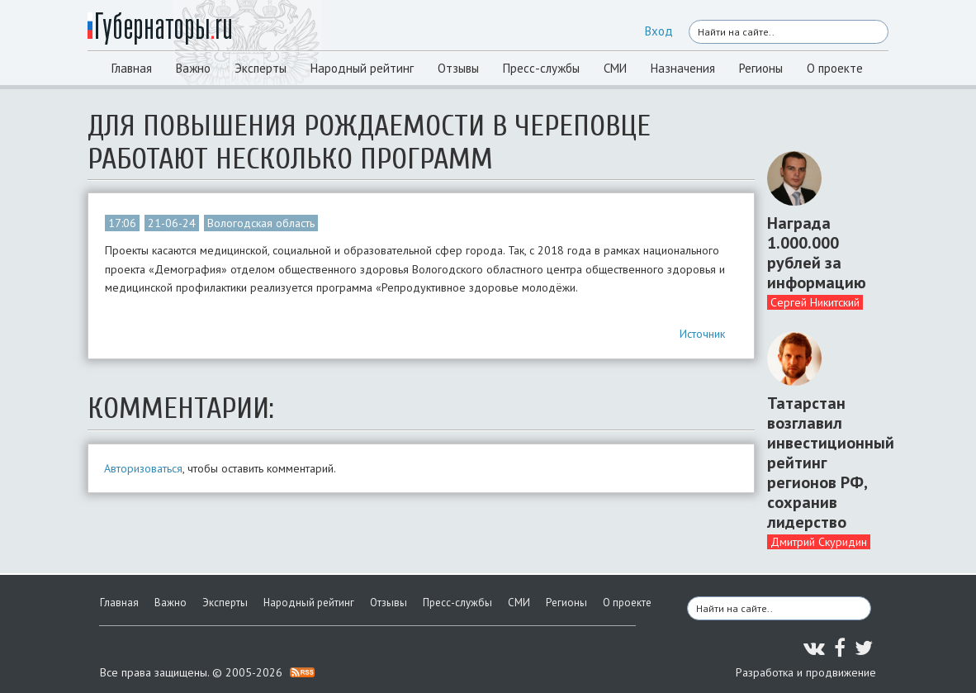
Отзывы (458, 68)
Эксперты (261, 68)
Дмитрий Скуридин (818, 541)
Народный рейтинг (362, 68)
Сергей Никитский (815, 302)
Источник (702, 333)
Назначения (683, 68)
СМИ (615, 68)
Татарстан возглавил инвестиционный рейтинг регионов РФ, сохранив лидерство (821, 462)
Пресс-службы (541, 68)
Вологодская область (261, 223)
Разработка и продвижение (806, 672)
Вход (659, 31)
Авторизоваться (143, 468)
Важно (193, 68)
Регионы (761, 68)
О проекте (835, 68)
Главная (131, 68)
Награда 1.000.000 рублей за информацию (816, 252)
